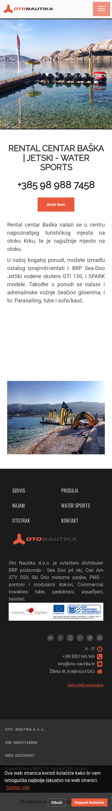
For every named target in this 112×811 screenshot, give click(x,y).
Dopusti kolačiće (89, 802)
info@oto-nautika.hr (50, 637)
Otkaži (56, 802)
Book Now (56, 204)
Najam (18, 505)
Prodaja (69, 490)
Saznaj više (18, 787)
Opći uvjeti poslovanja (85, 685)
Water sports (75, 505)
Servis (18, 490)
